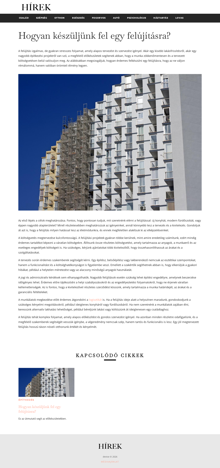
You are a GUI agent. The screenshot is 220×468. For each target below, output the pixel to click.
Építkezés (26, 400)
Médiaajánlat (110, 461)
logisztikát (95, 299)
